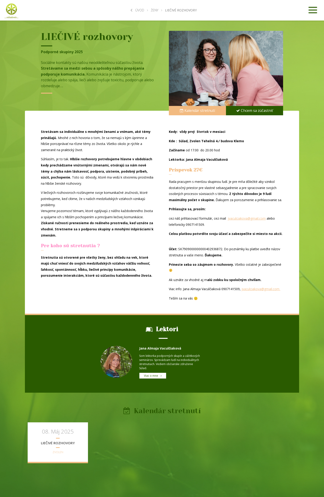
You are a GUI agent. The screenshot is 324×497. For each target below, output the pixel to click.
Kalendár (197, 110)
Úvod (137, 10)
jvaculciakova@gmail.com (247, 218)
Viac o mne (153, 376)
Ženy (154, 10)
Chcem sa (254, 110)
